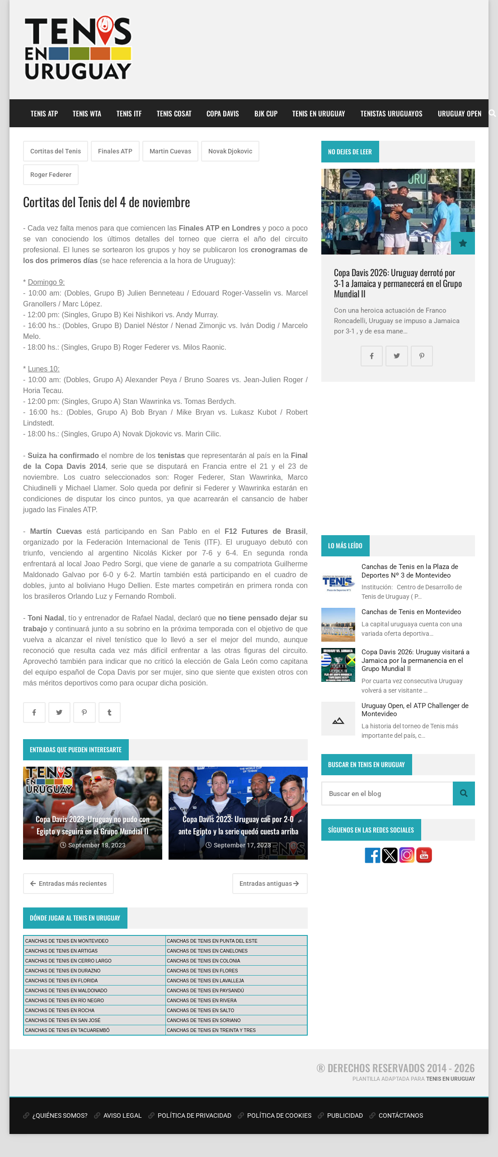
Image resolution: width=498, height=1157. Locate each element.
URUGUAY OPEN (459, 113)
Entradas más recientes (68, 883)
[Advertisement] (398, 458)
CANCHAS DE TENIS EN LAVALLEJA (205, 980)
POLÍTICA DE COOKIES (274, 1115)
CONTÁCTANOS (396, 1115)
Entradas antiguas (269, 883)
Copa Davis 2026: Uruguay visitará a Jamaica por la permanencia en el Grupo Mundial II (416, 660)
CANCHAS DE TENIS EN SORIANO (203, 1020)
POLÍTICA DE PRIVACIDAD (189, 1115)
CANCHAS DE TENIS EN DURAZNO (63, 970)
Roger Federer (50, 174)
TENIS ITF (129, 113)
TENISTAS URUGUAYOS (392, 113)
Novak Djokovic (230, 151)
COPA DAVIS (223, 113)
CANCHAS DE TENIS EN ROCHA (59, 1010)
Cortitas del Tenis (55, 151)
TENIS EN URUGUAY (318, 113)
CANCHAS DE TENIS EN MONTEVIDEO (66, 941)
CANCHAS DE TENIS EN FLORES (202, 970)
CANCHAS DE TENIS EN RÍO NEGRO (64, 1000)
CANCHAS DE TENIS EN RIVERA (201, 1000)
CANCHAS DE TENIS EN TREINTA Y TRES (211, 1030)
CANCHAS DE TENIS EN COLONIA (203, 960)
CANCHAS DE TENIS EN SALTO (200, 1010)
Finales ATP (115, 151)
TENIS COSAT (174, 113)
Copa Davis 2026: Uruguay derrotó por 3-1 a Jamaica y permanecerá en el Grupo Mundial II (398, 283)
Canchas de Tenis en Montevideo (411, 612)
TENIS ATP (44, 113)
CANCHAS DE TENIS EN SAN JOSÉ (63, 1020)
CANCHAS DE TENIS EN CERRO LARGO (68, 960)
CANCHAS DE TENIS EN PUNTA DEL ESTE (212, 941)
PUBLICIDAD (340, 1115)
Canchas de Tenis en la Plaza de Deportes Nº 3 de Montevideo (410, 571)
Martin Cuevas (170, 151)
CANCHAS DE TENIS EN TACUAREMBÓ (67, 1030)
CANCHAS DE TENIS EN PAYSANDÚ (205, 990)
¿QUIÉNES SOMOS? (55, 1115)
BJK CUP (265, 113)
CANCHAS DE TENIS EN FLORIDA (61, 980)
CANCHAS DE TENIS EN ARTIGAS (61, 951)
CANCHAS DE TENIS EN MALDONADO (66, 990)
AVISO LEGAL (118, 1115)
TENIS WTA (87, 113)
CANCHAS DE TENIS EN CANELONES (207, 951)
